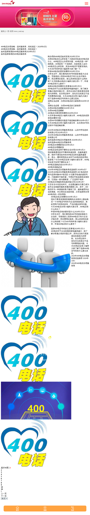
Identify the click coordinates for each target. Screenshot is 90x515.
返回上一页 (5, 31)
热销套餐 (45, 337)
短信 (45, 365)
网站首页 (45, 326)
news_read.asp (19, 31)
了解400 (45, 332)
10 (2, 487)
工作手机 (45, 343)
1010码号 (45, 349)
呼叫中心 (45, 360)
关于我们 (45, 354)
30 (2, 489)
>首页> (11, 31)
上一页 (4, 494)
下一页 (4, 496)
